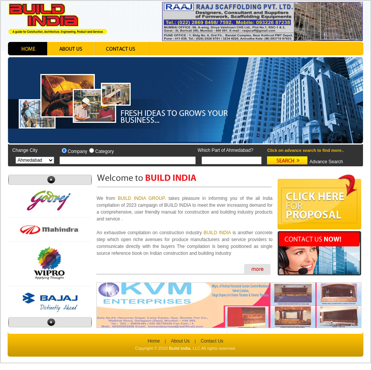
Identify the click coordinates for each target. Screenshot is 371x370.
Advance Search (326, 161)
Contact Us (212, 341)
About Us (180, 341)
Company (77, 151)
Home (154, 341)
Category (104, 151)
